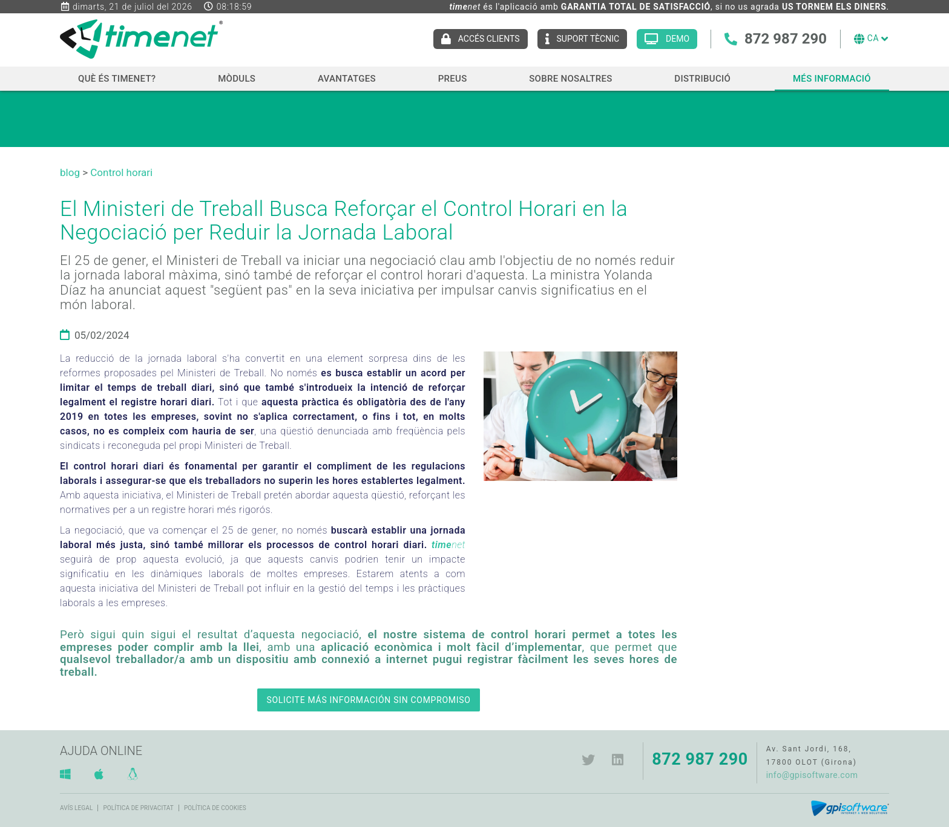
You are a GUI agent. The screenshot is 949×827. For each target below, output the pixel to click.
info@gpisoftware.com (812, 775)
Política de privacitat (138, 808)
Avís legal (76, 808)
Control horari (121, 172)
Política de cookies (215, 808)
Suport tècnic (588, 39)
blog (70, 172)
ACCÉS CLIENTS (489, 39)
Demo (677, 39)
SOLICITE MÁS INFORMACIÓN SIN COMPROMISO (368, 700)
